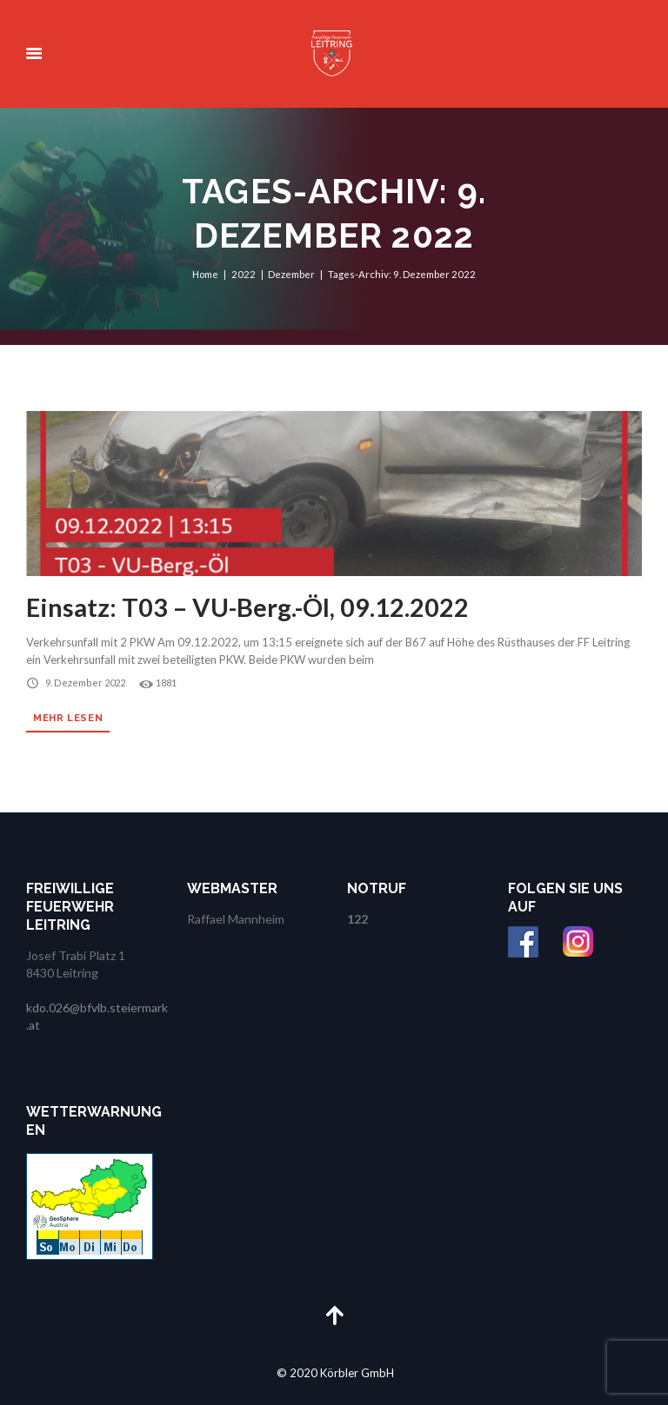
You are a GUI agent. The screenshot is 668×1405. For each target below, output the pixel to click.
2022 (243, 274)
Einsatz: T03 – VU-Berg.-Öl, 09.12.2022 (253, 607)
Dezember (292, 274)
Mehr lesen (69, 717)
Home (205, 274)
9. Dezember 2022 (84, 682)
